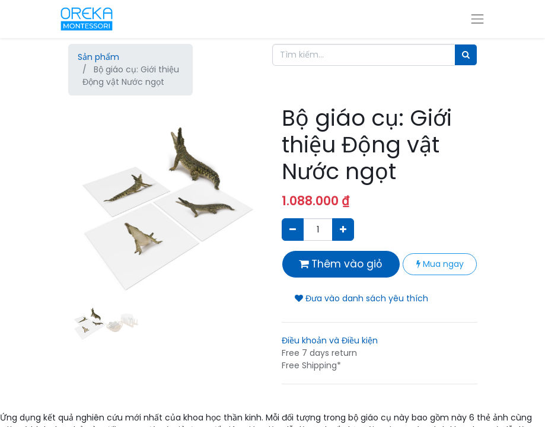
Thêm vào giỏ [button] (341, 264)
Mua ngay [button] (440, 264)
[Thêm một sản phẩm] (343, 229)
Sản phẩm (98, 57)
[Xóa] (293, 229)
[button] (83, 223)
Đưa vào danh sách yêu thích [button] (361, 298)
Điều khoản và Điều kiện (330, 340)
